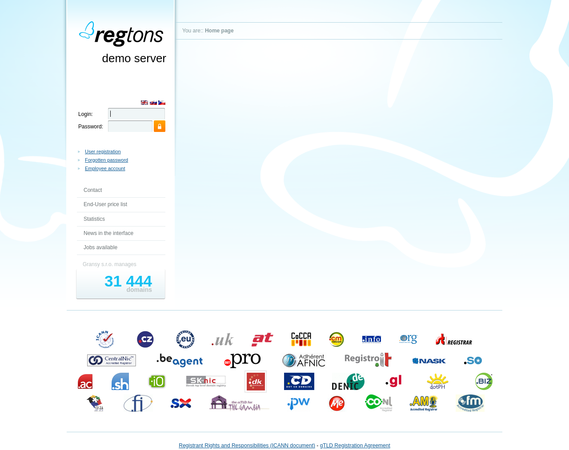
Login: (85, 114)
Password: (90, 126)
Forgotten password (106, 160)
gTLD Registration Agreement (355, 445)
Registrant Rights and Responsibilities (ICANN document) (247, 445)
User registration (103, 151)
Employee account (105, 168)
